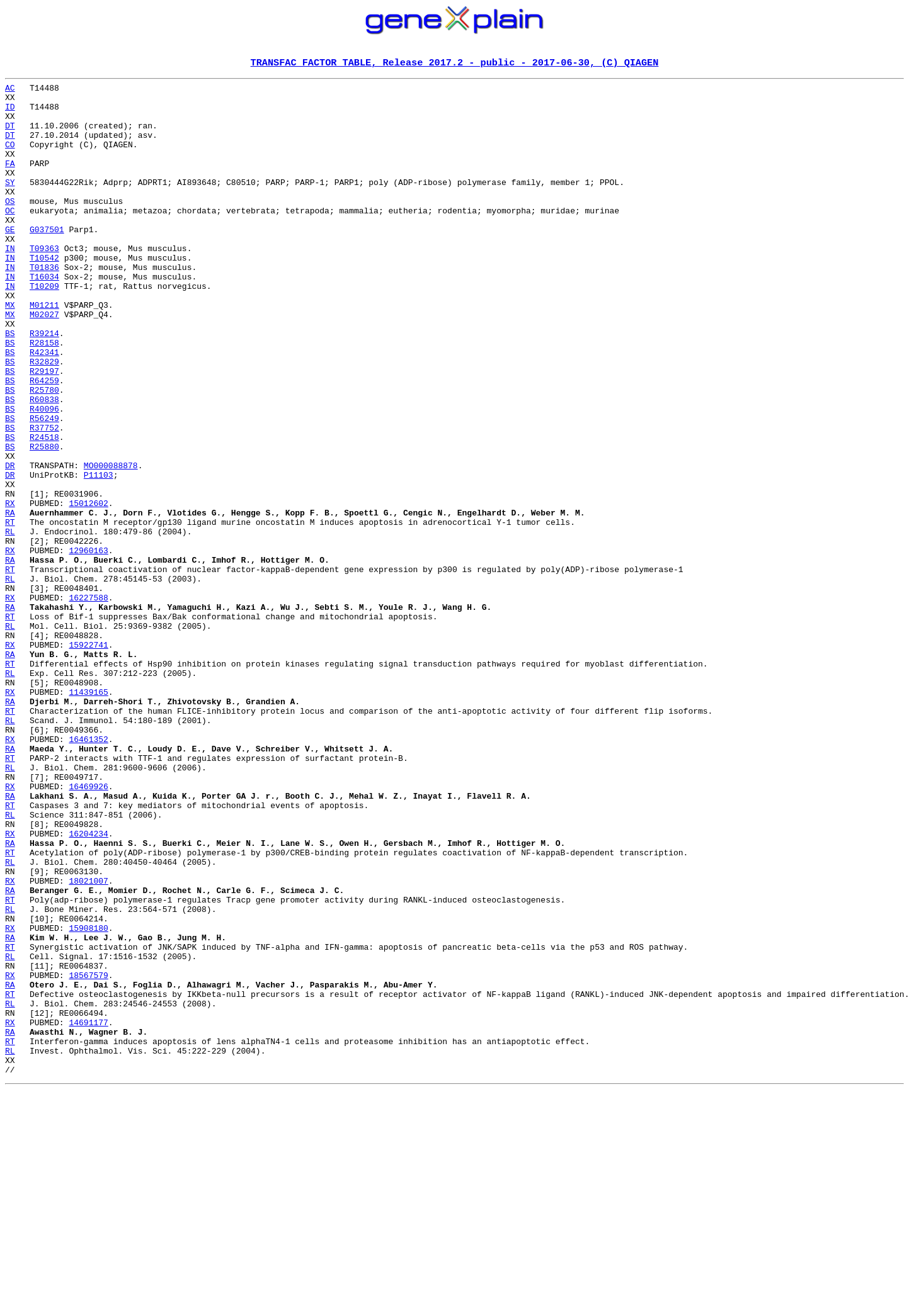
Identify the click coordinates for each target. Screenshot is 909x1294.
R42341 (44, 408)
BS (10, 385)
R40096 (44, 475)
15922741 (88, 759)
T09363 (44, 283)
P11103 (98, 555)
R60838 (44, 464)
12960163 (88, 645)
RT (10, 611)
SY (10, 204)
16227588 (88, 702)
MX (10, 351)
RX (10, 589)
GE (10, 260)
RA (10, 600)
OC (10, 238)
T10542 (44, 294)
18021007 (88, 1042)
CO (10, 158)
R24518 (44, 509)
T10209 (44, 328)
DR (10, 543)
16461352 (88, 872)
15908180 (88, 1099)
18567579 (88, 1155)
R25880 (44, 521)
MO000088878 (111, 543)
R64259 (44, 441)
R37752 (44, 498)
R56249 (44, 487)
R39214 (44, 385)
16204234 (88, 985)
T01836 (44, 306)
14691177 (88, 1212)
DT (10, 136)
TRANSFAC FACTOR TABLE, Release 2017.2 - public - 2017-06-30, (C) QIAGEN (455, 63)
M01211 (44, 351)
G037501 (47, 260)
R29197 (44, 430)
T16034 (44, 317)
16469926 (88, 929)
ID (10, 113)
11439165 (88, 815)
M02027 (44, 362)
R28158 (44, 396)
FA (10, 181)
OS (10, 226)
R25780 (44, 453)
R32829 (44, 419)
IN (10, 283)
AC (10, 90)
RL (10, 623)
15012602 (88, 589)
